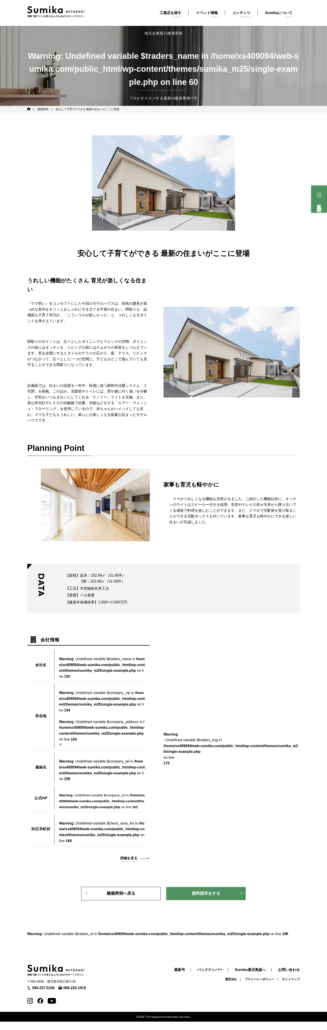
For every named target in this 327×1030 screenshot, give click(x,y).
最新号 (179, 978)
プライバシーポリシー (259, 987)
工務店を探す (170, 14)
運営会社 (231, 987)
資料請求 (319, 203)
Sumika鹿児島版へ (250, 978)
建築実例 (43, 109)
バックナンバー (210, 978)
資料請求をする (206, 900)
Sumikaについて (278, 14)
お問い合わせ (289, 978)
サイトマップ (291, 987)
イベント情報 (207, 14)
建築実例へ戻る (121, 900)
